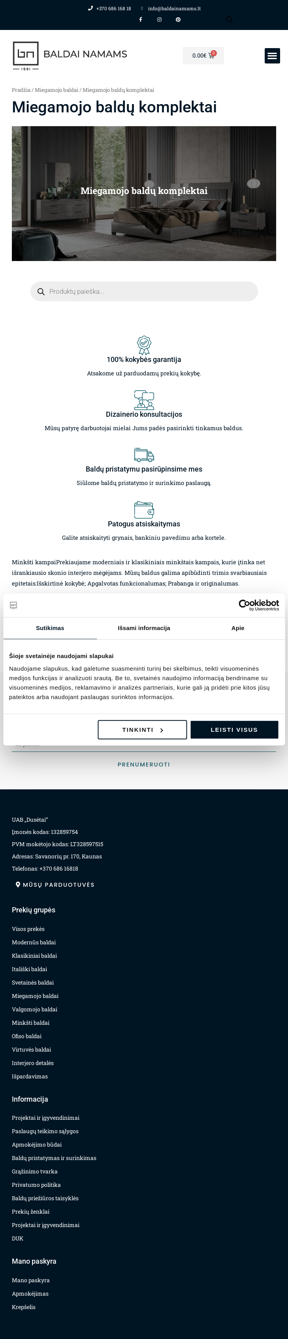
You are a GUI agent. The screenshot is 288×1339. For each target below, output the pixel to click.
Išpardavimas (30, 1076)
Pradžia (21, 89)
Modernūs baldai (34, 942)
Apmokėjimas (30, 1293)
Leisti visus (234, 729)
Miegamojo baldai (56, 89)
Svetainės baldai (33, 982)
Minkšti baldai (30, 1022)
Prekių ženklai (30, 1211)
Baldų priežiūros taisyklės (45, 1198)
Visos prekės (28, 928)
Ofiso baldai (26, 1036)
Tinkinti (142, 729)
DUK (17, 1238)
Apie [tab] (238, 628)
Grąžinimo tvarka (35, 1171)
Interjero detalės (33, 1063)
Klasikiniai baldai (34, 955)
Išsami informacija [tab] (144, 628)
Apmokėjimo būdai (37, 1144)
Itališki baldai (29, 969)
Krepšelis (24, 1307)
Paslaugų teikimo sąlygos (45, 1131)
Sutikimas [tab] (50, 628)
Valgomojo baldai (34, 1009)
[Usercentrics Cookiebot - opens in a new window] (244, 605)
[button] (272, 55)
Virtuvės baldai (31, 1049)
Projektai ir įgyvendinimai (45, 1117)
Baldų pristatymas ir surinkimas (54, 1158)
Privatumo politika (36, 1184)
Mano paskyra (31, 1280)
